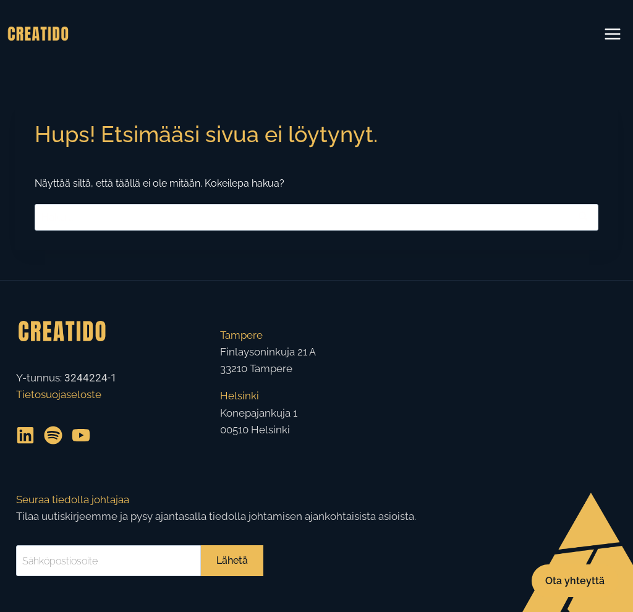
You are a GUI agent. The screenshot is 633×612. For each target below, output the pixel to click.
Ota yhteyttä (575, 580)
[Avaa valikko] (612, 33)
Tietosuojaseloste (58, 394)
